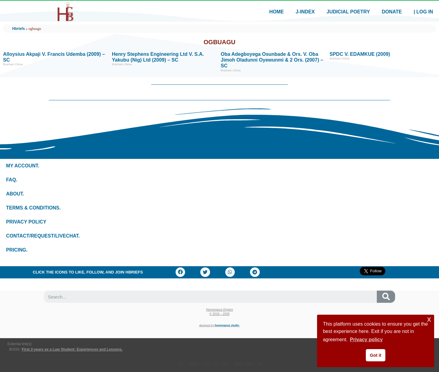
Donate (391, 11)
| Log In (423, 11)
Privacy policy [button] (366, 339)
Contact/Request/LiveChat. (43, 235)
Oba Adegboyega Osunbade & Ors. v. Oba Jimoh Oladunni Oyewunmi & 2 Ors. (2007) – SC (272, 60)
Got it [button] (375, 355)
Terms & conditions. (33, 207)
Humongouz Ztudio (227, 325)
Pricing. (17, 249)
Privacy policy (26, 221)
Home (274, 11)
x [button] (429, 319)
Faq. (11, 179)
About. (15, 193)
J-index (303, 11)
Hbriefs (18, 29)
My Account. (23, 165)
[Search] (386, 297)
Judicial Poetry (347, 11)
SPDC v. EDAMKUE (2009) (360, 54)
